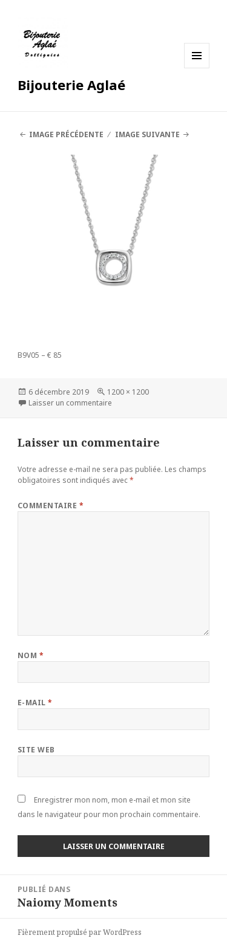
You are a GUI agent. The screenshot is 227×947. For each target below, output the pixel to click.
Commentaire (51, 505)
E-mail (35, 702)
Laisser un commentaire (70, 403)
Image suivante (147, 134)
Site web (36, 750)
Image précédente (66, 134)
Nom (31, 655)
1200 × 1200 (128, 392)
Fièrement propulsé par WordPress (80, 932)
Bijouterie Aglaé (71, 85)
